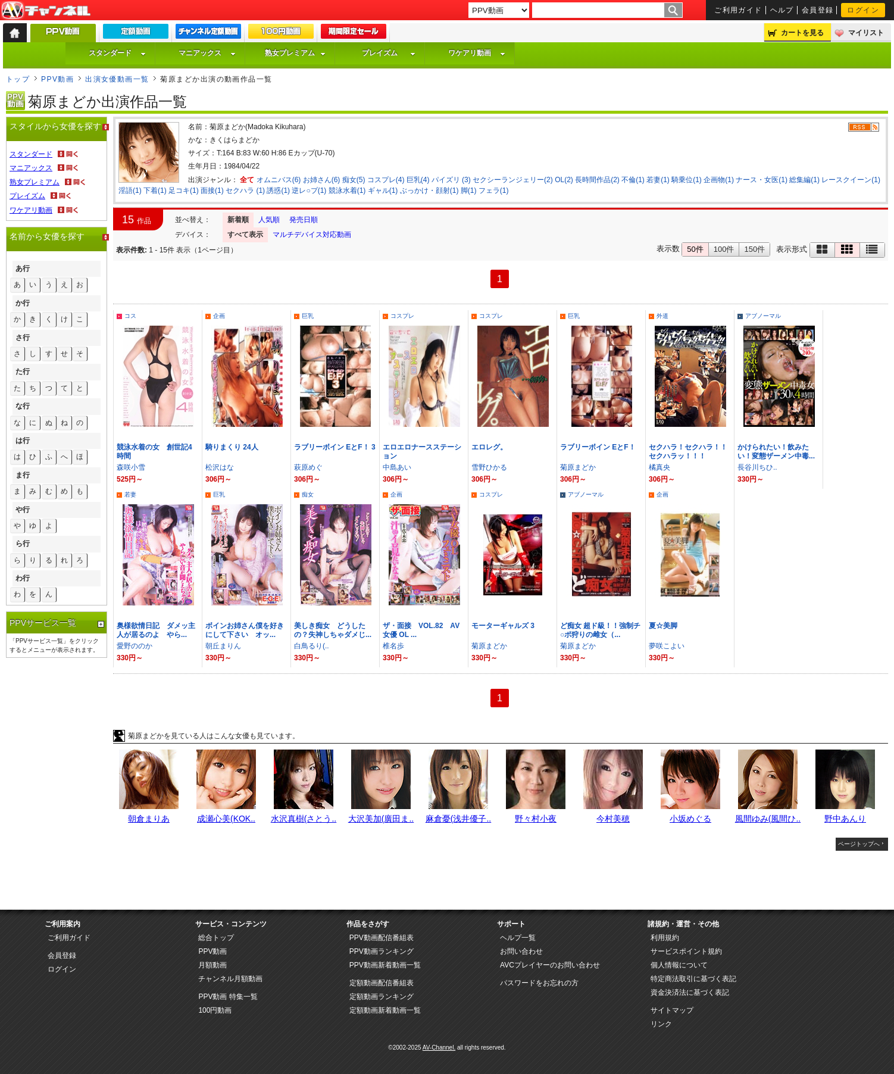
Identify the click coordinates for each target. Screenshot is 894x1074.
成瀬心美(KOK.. (226, 818)
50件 (695, 249)
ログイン (863, 10)
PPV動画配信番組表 (381, 937)
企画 (219, 316)
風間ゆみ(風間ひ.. (768, 818)
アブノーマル (763, 316)
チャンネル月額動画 (230, 979)
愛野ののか (134, 646)
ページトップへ (859, 844)
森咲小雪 (131, 467)
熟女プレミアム (295, 53)
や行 (22, 509)
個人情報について (679, 965)
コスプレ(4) (386, 180)
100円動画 (215, 1010)
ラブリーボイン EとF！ (598, 447)
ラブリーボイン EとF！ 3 (335, 447)
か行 (22, 303)
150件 (754, 249)
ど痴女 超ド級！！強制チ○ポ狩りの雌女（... (600, 630)
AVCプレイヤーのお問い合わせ (550, 965)
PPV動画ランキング (381, 951)
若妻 (130, 494)
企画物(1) (719, 180)
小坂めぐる (690, 818)
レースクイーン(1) (850, 180)
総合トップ (216, 937)
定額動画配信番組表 (381, 983)
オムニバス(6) (279, 180)
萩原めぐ (308, 467)
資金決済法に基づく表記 (690, 992)
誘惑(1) (278, 190)
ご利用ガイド (738, 10)
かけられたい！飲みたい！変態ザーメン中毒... (776, 451)
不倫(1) (633, 180)
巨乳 (308, 316)
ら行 (22, 543)
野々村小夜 (536, 818)
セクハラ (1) (245, 190)
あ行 (22, 268)
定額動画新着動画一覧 (385, 1010)
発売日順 (303, 220)
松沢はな (219, 467)
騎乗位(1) (686, 180)
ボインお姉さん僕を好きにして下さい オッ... (244, 630)
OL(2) (564, 180)
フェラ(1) (494, 190)
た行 (22, 371)
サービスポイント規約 (686, 951)
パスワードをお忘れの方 (539, 983)
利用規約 (665, 937)
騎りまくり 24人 (231, 447)
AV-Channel (45, 10)
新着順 (238, 220)
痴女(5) (353, 180)
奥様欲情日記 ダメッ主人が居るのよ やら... (156, 630)
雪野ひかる (489, 467)
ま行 (22, 475)
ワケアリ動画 (476, 53)
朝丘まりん (223, 646)
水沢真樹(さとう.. (303, 818)
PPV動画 (57, 79)
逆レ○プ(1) (309, 190)
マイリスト (866, 33)
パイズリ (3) (451, 180)
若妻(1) (658, 180)
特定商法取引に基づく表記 (693, 979)
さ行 (22, 337)
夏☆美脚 (663, 626)
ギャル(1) (383, 190)
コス (130, 316)
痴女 (308, 494)
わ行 (22, 578)
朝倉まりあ (149, 818)
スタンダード (117, 53)
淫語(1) (130, 190)
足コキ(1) (183, 190)
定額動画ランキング (381, 996)
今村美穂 (613, 818)
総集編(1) (804, 180)
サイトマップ (672, 1010)
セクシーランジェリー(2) (513, 180)
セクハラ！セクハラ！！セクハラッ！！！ (688, 451)
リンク (661, 1024)
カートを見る (802, 33)
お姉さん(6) (321, 180)
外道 (662, 316)
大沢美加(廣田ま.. (381, 818)
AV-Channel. (439, 1047)
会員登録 (818, 10)
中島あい (397, 467)
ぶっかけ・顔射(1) (429, 190)
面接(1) (212, 190)
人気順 (269, 220)
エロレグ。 (489, 447)
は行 (22, 440)
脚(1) (469, 190)
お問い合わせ (521, 951)
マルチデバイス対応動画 (312, 234)
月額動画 (212, 965)
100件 (724, 249)
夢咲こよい (666, 646)
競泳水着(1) (347, 190)
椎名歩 (393, 646)
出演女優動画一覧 (117, 79)
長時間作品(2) (597, 180)
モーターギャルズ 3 (502, 626)
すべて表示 (245, 234)
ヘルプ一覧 (518, 937)
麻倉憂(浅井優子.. (458, 818)
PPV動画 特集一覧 (227, 996)
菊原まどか (578, 467)
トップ (18, 79)
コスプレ (402, 316)
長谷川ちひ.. (757, 467)
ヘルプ (782, 10)
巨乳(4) (418, 180)
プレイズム (388, 53)
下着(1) (155, 190)
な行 (22, 406)
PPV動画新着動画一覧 (385, 965)
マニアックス (207, 53)
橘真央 (659, 467)
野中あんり (845, 818)
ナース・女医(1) (761, 180)
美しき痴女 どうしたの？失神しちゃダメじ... (332, 630)
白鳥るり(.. (311, 646)
